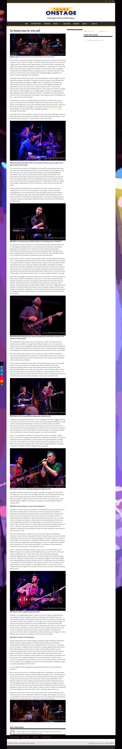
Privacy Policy (91, 743)
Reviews (56, 23)
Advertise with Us (109, 743)
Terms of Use (100, 743)
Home (26, 24)
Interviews (47, 24)
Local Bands (66, 24)
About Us (94, 24)
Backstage (76, 24)
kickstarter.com (53, 109)
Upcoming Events (36, 24)
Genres (85, 23)
